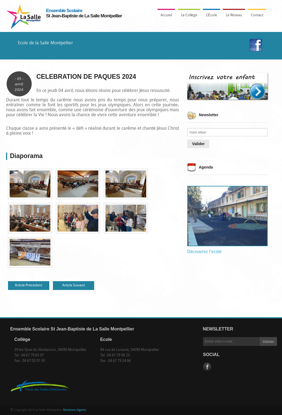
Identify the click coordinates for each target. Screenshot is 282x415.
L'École (210, 16)
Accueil (166, 15)
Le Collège (187, 16)
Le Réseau (234, 15)
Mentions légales (74, 410)
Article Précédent (28, 285)
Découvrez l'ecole (204, 252)
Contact (257, 15)
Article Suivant (73, 285)
